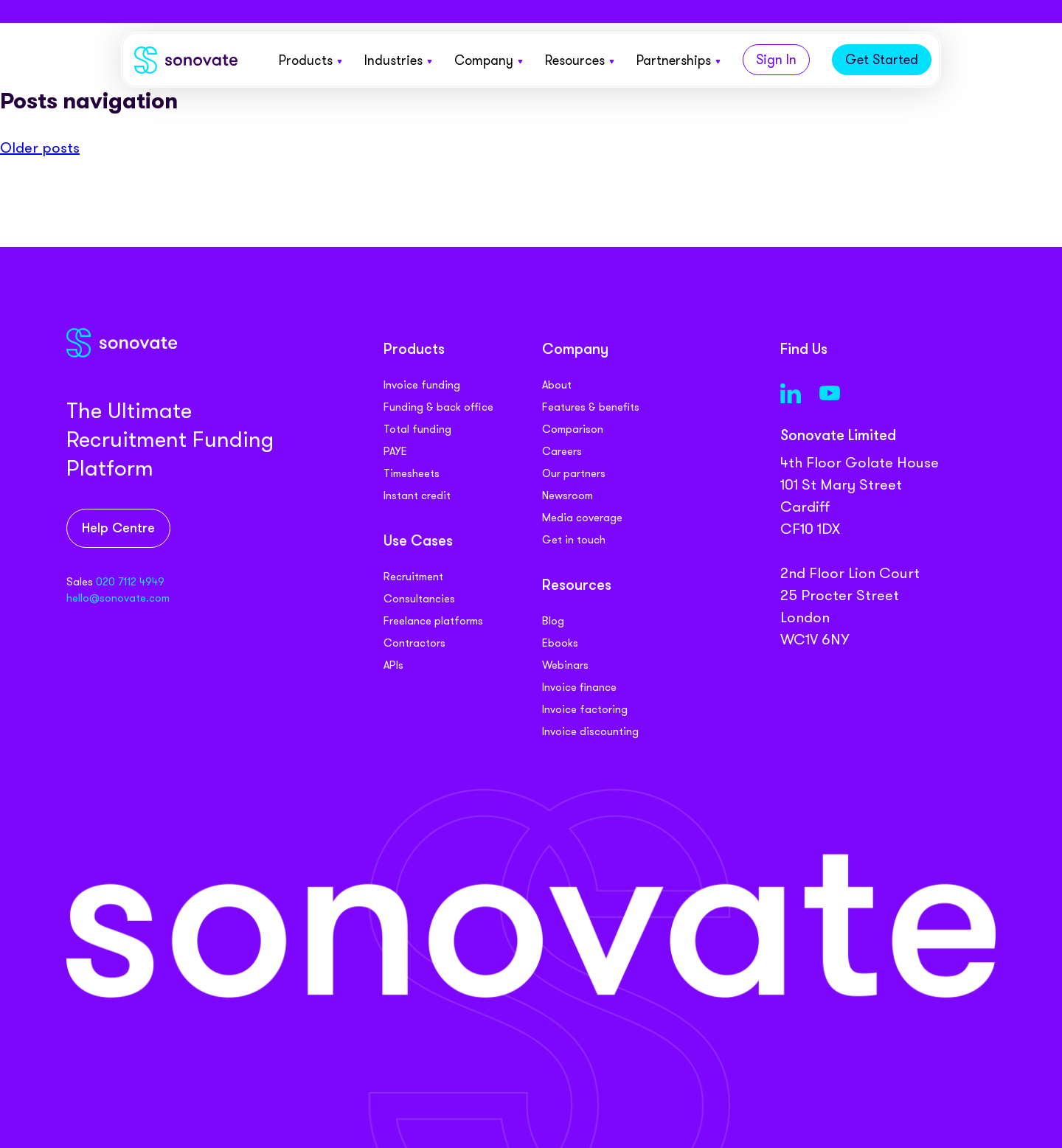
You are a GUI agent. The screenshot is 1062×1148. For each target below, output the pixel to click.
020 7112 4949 (130, 582)
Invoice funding (422, 385)
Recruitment (413, 576)
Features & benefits (590, 407)
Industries (398, 60)
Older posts (40, 147)
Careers (562, 451)
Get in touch (573, 540)
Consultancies (419, 599)
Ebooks (560, 643)
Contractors (414, 643)
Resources (579, 60)
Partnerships (678, 60)
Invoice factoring (585, 709)
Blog (553, 621)
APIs (393, 665)
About (557, 385)
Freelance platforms (433, 621)
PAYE (395, 451)
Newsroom (567, 495)
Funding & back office (438, 407)
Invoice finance (579, 687)
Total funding (417, 429)
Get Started (881, 59)
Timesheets (412, 473)
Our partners (573, 473)
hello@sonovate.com (118, 598)
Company (488, 60)
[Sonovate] (185, 63)
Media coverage (582, 517)
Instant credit (417, 495)
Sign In (776, 59)
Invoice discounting (590, 731)
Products (310, 60)
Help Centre (118, 529)
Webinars (565, 665)
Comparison (572, 429)
